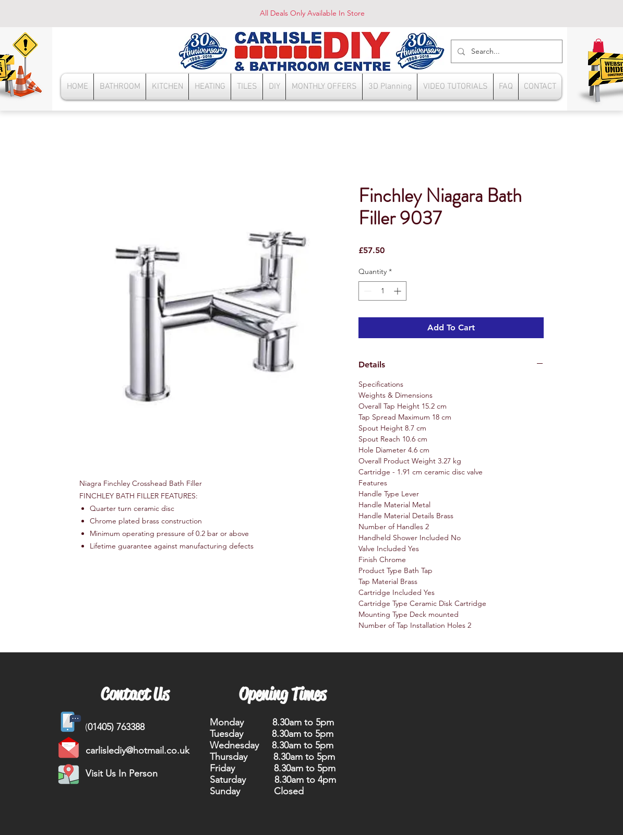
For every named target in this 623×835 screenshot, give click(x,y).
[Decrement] (366, 291)
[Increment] (398, 291)
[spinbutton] (382, 291)
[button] (598, 45)
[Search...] (505, 51)
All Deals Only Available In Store (312, 13)
